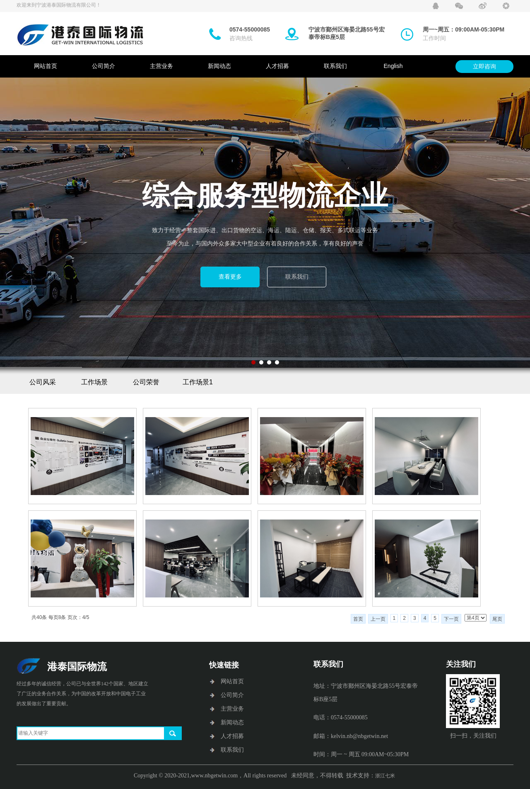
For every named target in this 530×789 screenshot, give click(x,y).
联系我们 (335, 66)
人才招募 (277, 66)
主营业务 (161, 66)
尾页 (497, 619)
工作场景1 (198, 382)
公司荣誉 (146, 382)
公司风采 (42, 382)
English (393, 66)
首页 (358, 619)
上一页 (378, 619)
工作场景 (94, 382)
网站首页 (45, 66)
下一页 (451, 619)
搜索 (172, 733)
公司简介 (103, 66)
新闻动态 (219, 66)
